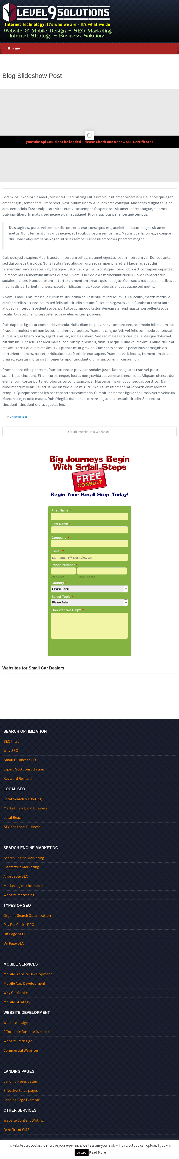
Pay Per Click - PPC (18, 924)
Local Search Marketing (22, 799)
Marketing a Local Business (25, 808)
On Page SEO (13, 943)
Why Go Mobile (15, 992)
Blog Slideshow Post (32, 75)
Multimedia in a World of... (89, 431)
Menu (13, 48)
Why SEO (10, 750)
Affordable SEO (15, 876)
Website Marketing (18, 895)
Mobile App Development (24, 983)
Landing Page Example (21, 1099)
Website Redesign (17, 1041)
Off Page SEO (14, 933)
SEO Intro (11, 741)
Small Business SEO (19, 759)
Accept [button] (81, 1153)
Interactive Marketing (21, 867)
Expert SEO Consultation (23, 769)
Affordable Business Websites (27, 1031)
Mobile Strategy (16, 1002)
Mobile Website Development (27, 974)
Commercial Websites (21, 1050)
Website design (15, 1022)
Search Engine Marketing (23, 857)
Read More (97, 1152)
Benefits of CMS (16, 1129)
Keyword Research (18, 778)
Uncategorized (19, 416)
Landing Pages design (20, 1081)
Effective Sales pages (20, 1090)
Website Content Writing (23, 1120)
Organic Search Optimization (27, 915)
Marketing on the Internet (24, 885)
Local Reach (13, 817)
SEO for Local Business (21, 826)
